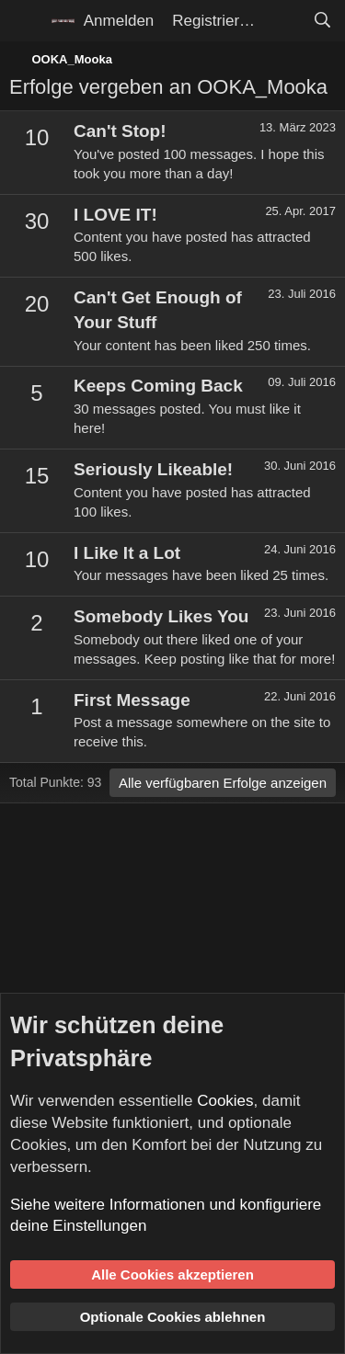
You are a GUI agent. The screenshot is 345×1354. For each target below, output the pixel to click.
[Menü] (25, 21)
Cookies (225, 1100)
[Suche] (322, 21)
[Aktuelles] (283, 21)
